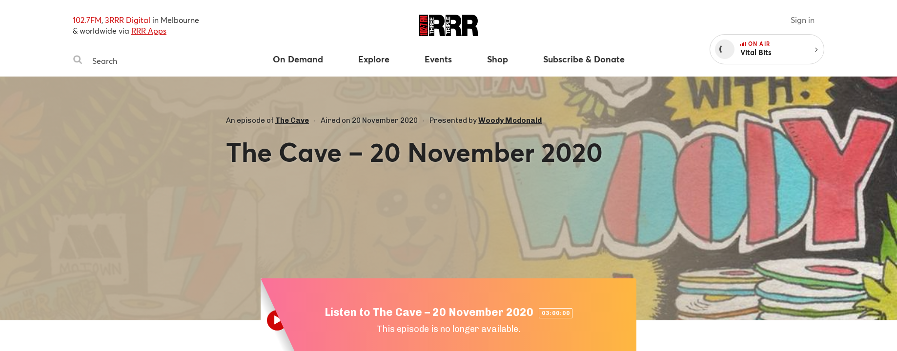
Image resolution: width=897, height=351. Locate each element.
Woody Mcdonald (510, 120)
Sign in (803, 20)
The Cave (292, 120)
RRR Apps (148, 30)
